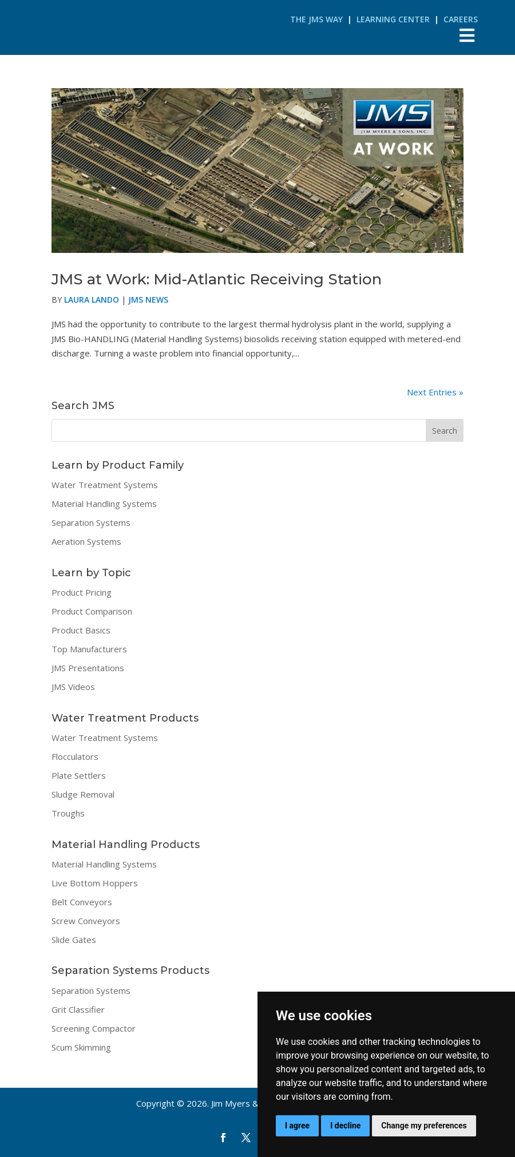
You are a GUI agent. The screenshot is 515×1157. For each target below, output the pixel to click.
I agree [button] (297, 1125)
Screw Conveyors (86, 920)
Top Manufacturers (89, 649)
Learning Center (393, 19)
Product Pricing (82, 592)
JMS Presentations (88, 667)
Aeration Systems (86, 541)
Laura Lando (91, 299)
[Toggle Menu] (466, 35)
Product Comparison (92, 611)
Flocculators (75, 756)
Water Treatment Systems (105, 484)
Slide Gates (74, 939)
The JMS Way (316, 19)
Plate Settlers (79, 775)
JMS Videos (73, 686)
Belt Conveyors (82, 902)
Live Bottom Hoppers (95, 883)
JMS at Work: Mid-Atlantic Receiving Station (217, 279)
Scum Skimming (81, 1047)
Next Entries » (435, 392)
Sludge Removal (83, 794)
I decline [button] (345, 1125)
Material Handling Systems (104, 503)
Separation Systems (91, 522)
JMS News (148, 299)
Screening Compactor (94, 1028)
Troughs (68, 813)
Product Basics (81, 630)
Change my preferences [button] (423, 1125)
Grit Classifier (78, 1009)
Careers (460, 19)
